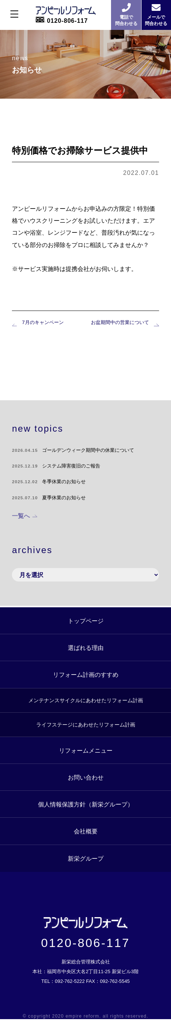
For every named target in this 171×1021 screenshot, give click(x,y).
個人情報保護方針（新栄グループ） (85, 804)
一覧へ (21, 516)
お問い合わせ (86, 776)
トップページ (86, 620)
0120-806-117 (85, 944)
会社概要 (86, 830)
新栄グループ (86, 857)
